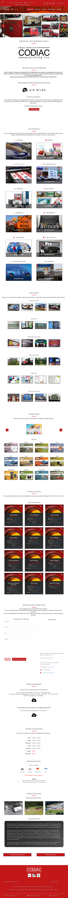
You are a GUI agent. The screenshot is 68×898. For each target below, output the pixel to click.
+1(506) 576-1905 (36, 537)
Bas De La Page (60, 3)
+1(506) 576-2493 (16, 515)
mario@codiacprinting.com (36, 565)
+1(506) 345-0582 (57, 515)
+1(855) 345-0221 (37, 584)
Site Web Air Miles (34, 109)
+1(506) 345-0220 (16, 584)
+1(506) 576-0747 (57, 537)
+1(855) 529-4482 (57, 539)
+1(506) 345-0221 (37, 583)
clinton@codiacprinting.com (36, 589)
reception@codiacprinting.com (13, 566)
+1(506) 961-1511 (56, 540)
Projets (44, 11)
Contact (59, 11)
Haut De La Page (54, 877)
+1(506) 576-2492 (16, 537)
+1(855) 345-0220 (16, 586)
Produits (37, 11)
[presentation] (14, 663)
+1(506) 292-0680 (36, 586)
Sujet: (5, 630)
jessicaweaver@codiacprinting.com (14, 543)
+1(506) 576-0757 (37, 515)
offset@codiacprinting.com (15, 589)
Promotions (51, 11)
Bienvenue (30, 11)
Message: (6, 636)
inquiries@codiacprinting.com (23, 4)
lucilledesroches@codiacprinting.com (34, 521)
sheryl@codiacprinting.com (15, 519)
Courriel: (6, 624)
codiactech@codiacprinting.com (54, 565)
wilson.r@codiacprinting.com (56, 543)
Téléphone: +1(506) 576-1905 (17, 2)
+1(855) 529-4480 (16, 516)
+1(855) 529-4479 (57, 516)
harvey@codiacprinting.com (56, 519)
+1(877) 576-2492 (16, 539)
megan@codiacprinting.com (36, 540)
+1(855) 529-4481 (37, 516)
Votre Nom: (6, 618)
